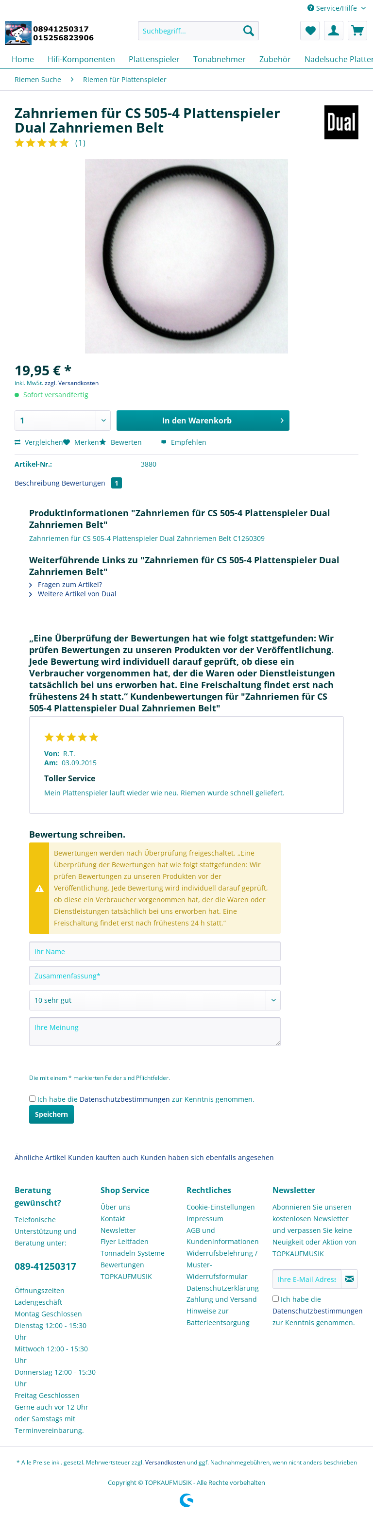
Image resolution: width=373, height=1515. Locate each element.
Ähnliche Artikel (40, 1157)
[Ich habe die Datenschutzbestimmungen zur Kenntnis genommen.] (32, 1098)
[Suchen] (248, 30)
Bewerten (121, 442)
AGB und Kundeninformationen (222, 1236)
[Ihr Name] (155, 951)
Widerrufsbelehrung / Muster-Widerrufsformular (221, 1264)
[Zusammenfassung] (155, 975)
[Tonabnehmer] (219, 59)
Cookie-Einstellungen (220, 1207)
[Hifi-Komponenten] (81, 59)
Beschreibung (37, 483)
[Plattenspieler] (154, 59)
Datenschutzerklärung (222, 1288)
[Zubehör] (275, 59)
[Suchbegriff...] (198, 30)
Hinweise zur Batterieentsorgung (218, 1316)
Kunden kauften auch (103, 1157)
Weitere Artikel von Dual (73, 593)
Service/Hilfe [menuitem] (333, 8)
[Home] (23, 59)
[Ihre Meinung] (155, 1031)
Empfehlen (183, 442)
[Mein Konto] (333, 30)
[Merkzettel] (310, 30)
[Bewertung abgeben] (155, 1000)
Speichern (51, 1114)
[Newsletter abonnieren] (349, 1279)
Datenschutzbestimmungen (125, 1099)
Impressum (204, 1218)
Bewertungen (92, 483)
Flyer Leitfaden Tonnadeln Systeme (133, 1247)
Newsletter (118, 1230)
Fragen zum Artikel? (65, 584)
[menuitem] (198, 35)
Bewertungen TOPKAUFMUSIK (126, 1270)
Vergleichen (39, 442)
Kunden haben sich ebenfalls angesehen (207, 1157)
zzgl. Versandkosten (72, 383)
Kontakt (113, 1218)
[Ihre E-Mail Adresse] (306, 1279)
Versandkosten (165, 1462)
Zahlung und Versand (221, 1299)
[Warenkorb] (357, 30)
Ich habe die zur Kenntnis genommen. (145, 1099)
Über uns (116, 1207)
